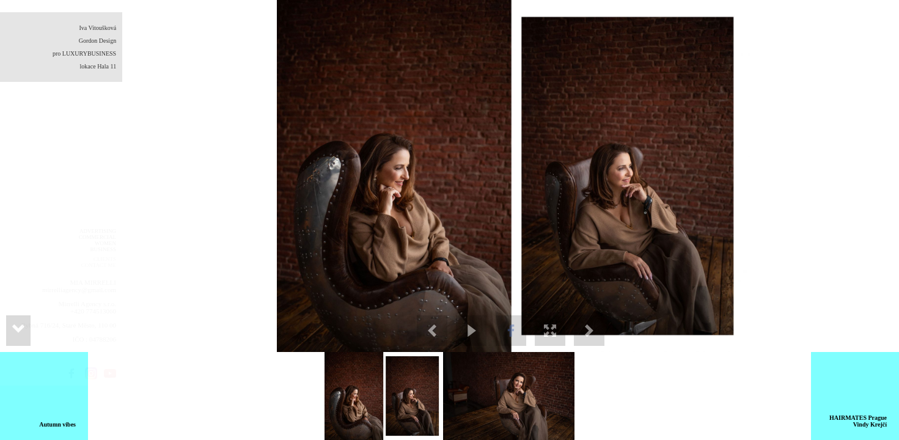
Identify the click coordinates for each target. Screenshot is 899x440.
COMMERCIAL (97, 237)
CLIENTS (105, 259)
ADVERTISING (97, 231)
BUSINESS (103, 249)
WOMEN (105, 243)
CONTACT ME (98, 265)
